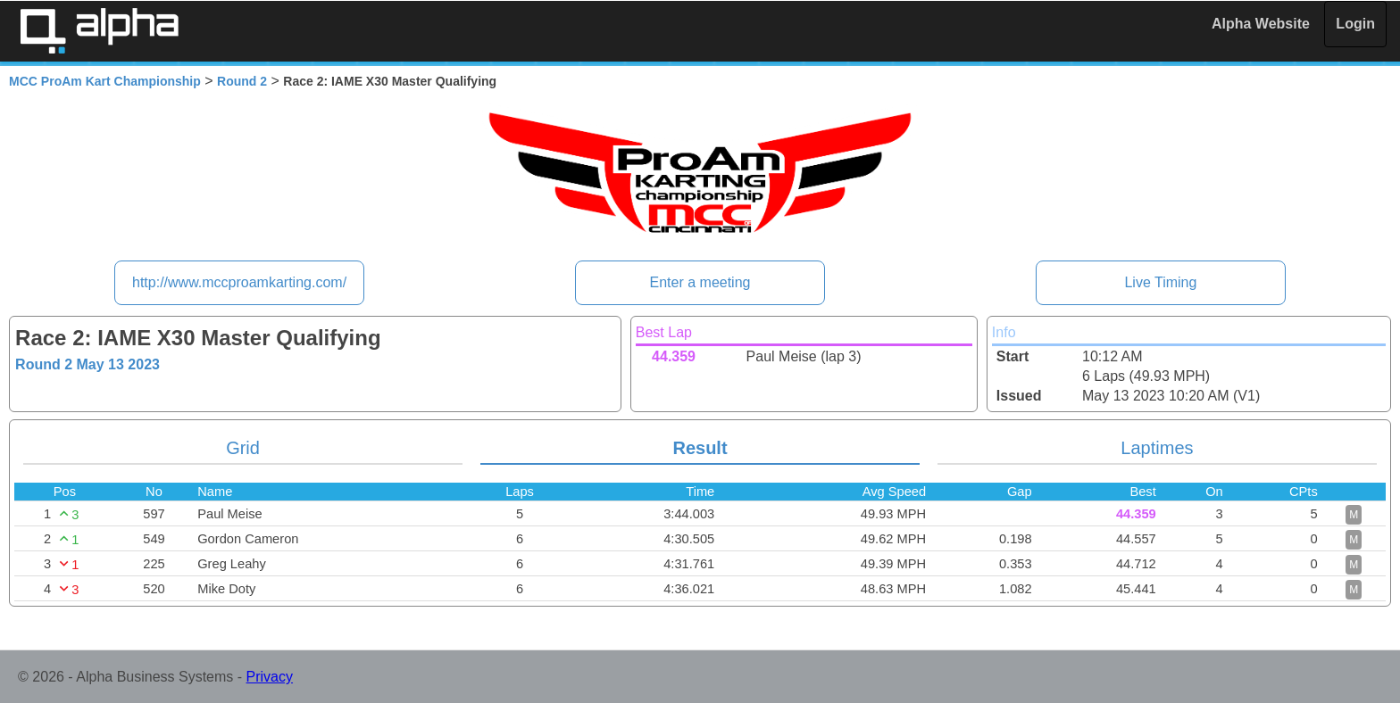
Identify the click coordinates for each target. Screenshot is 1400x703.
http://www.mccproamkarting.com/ (239, 282)
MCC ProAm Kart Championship (105, 81)
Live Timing (1160, 282)
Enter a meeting (700, 282)
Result (699, 448)
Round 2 (242, 81)
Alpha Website (1261, 23)
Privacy (269, 676)
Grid (243, 448)
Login (1355, 23)
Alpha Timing (99, 31)
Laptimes (1157, 448)
